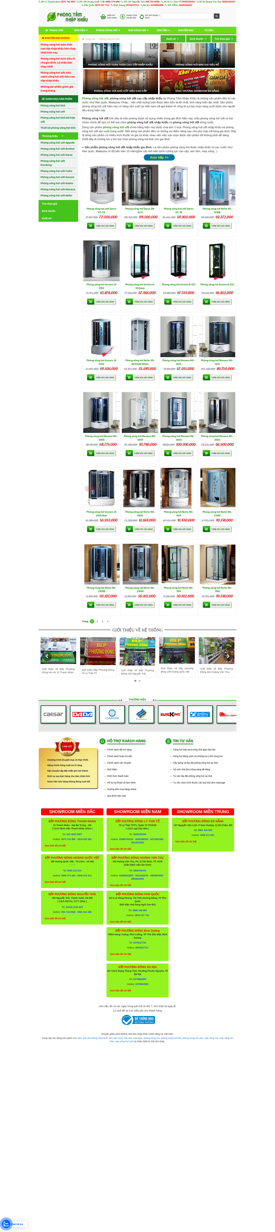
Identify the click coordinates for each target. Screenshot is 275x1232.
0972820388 (156, 839)
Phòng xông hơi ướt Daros (57, 154)
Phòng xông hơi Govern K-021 (178, 284)
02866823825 (126, 875)
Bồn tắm (79, 30)
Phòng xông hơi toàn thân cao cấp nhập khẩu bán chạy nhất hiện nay (58, 48)
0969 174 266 (112, 1)
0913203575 (141, 875)
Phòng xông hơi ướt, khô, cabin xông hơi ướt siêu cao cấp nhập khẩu (58, 76)
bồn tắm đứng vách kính (95, 1038)
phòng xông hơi (152, 1038)
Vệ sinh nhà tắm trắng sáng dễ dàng (191, 769)
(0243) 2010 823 (74, 907)
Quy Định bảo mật (116, 795)
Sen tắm (162, 30)
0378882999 (157, 5)
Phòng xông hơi (106, 30)
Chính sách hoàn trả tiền (119, 756)
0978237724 (132, 5)
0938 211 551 (207, 835)
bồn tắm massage (133, 1038)
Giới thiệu (112, 769)
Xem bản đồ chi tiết (55, 845)
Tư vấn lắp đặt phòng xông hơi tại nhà (192, 776)
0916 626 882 (84, 839)
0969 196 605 (140, 910)
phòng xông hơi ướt (193, 1038)
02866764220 (126, 839)
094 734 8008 (152, 1)
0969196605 (185, 5)
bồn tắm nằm (116, 1038)
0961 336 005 (205, 830)
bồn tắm (77, 1038)
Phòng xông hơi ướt (53, 111)
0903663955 (156, 875)
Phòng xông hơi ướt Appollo (58, 142)
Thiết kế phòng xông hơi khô (58, 127)
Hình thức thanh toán (118, 776)
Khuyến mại (185, 30)
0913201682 (137, 842)
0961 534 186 (84, 912)
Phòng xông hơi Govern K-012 (217, 284)
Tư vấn (208, 30)
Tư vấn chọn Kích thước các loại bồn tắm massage (199, 782)
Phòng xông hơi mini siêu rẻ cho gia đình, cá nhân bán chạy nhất (58, 62)
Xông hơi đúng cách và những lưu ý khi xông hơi (198, 756)
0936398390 (141, 839)
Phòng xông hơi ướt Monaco (58, 189)
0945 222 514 (74, 870)
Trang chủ (53, 30)
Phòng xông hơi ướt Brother (58, 148)
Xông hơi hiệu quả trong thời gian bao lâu (194, 749)
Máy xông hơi (137, 30)
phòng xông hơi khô (171, 1038)
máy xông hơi (211, 1038)
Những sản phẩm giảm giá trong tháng (57, 88)
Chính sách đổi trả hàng (119, 749)
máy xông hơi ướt (124, 1041)
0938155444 (188, 1)
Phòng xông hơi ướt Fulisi (56, 171)
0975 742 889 (68, 1)
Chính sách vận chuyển (119, 762)
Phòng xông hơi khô (53, 105)
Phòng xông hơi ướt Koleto (57, 183)
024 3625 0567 (74, 834)
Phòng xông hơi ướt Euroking (53, 163)
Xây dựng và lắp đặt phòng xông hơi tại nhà (195, 762)
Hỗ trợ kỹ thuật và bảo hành (121, 782)
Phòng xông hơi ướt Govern (57, 177)
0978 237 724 (102, 5)
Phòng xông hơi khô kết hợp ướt (58, 119)
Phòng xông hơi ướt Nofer (56, 195)
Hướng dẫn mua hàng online (121, 789)
